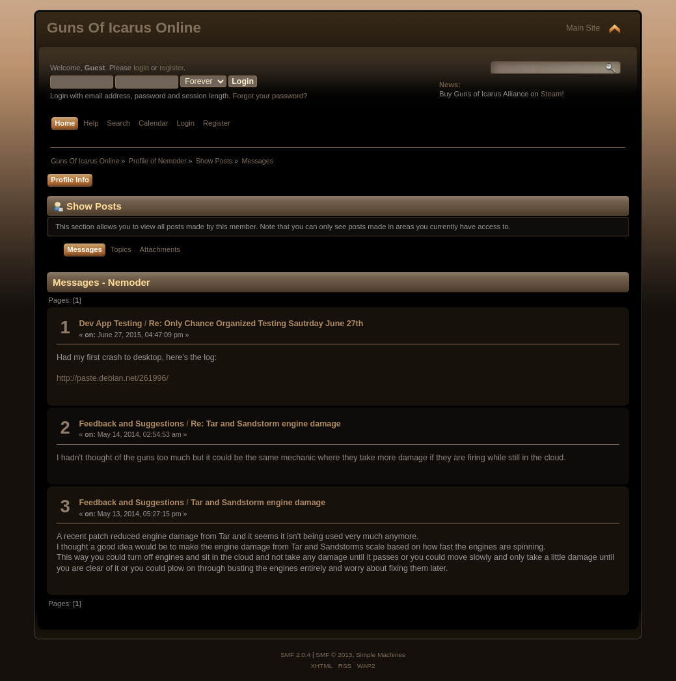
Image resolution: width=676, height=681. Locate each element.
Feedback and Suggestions (131, 423)
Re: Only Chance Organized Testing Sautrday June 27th (256, 323)
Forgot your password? (270, 96)
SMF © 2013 (334, 654)
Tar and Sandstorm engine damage (258, 502)
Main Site (583, 28)
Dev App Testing (110, 323)
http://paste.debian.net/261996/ (113, 378)
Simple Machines (380, 654)
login (141, 68)
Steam (551, 94)
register (171, 68)
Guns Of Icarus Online (124, 28)
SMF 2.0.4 (295, 654)
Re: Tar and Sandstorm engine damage (266, 423)
